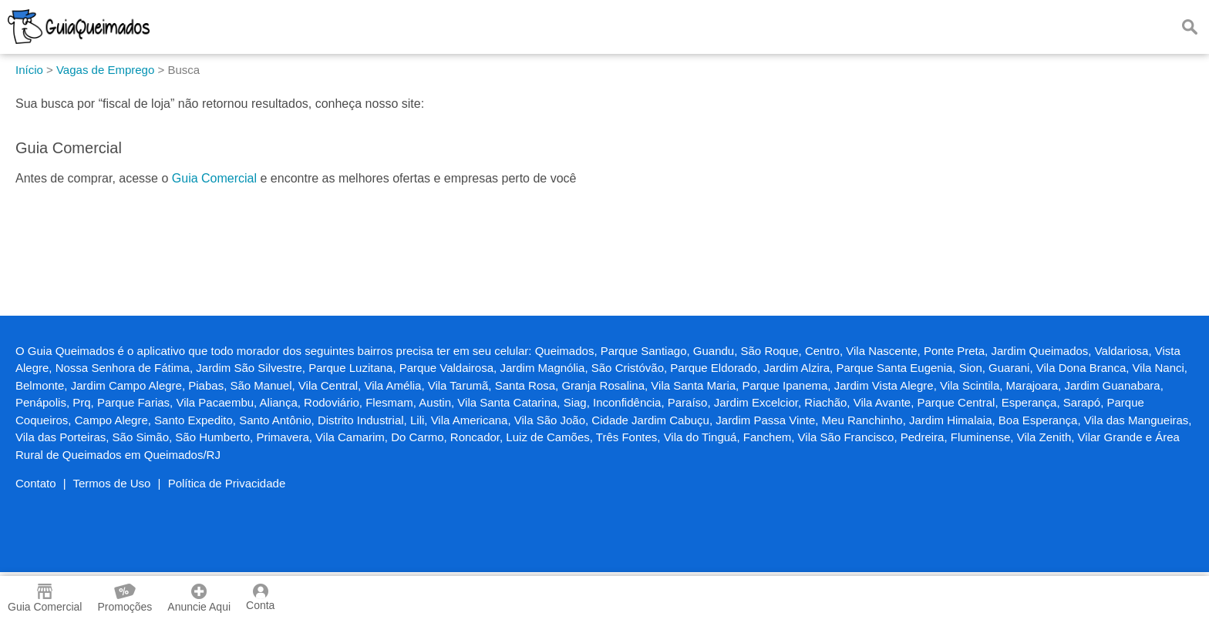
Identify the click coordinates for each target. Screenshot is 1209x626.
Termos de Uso (112, 483)
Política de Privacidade (227, 483)
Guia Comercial (214, 178)
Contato (35, 483)
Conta (260, 597)
